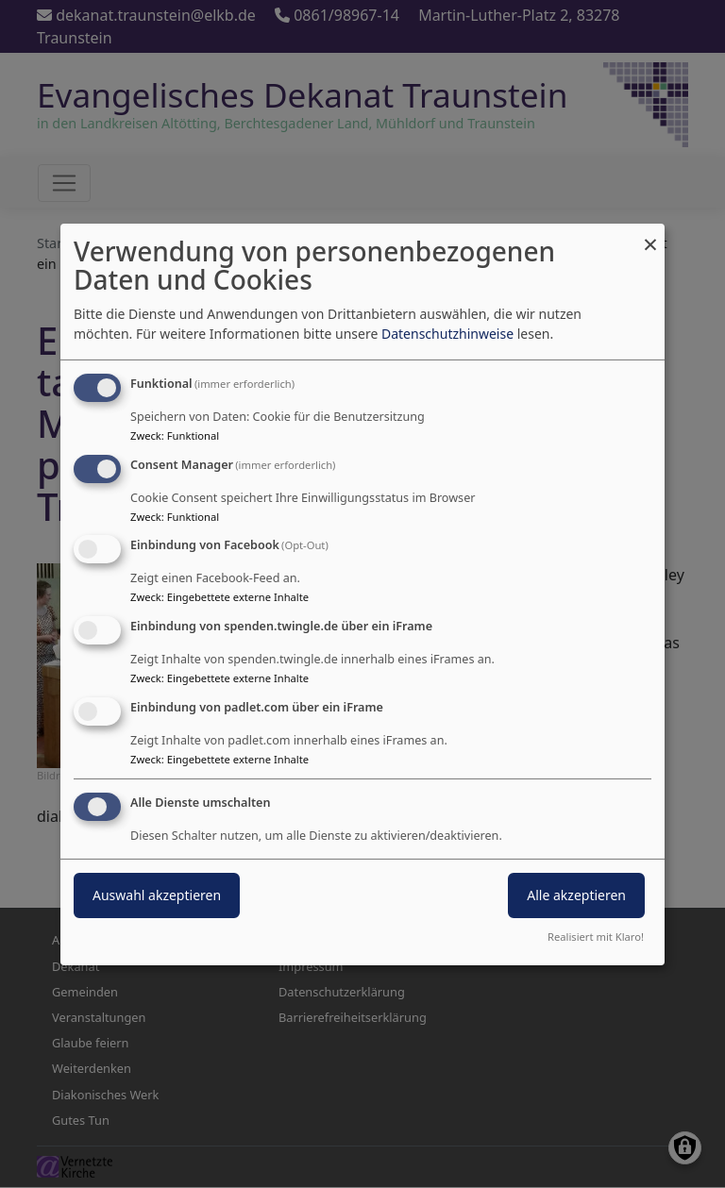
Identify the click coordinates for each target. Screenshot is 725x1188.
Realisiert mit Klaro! (596, 936)
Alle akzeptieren (576, 895)
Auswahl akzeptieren (157, 895)
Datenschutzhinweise (447, 334)
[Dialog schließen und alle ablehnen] (650, 234)
